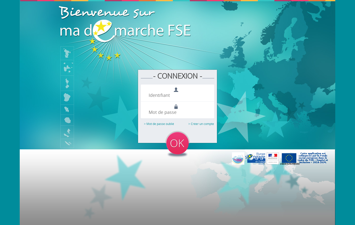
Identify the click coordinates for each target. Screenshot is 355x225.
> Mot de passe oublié (159, 124)
